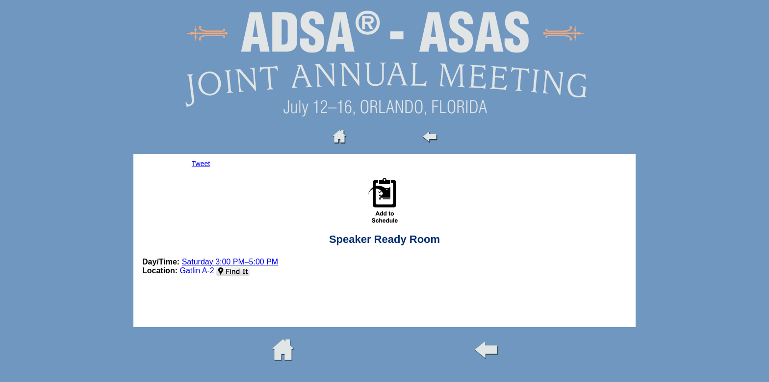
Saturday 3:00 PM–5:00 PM (230, 262)
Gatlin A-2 (196, 270)
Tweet (201, 163)
